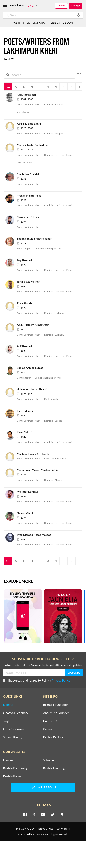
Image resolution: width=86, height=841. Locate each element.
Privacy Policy (61, 680)
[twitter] (34, 814)
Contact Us (50, 720)
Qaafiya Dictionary (15, 712)
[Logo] (16, 6)
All (8, 86)
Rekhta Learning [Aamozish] (54, 768)
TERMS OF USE (45, 828)
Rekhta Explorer (53, 737)
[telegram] (61, 814)
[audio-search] (79, 15)
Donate (61, 5)
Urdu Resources (13, 729)
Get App (75, 5)
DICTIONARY (40, 22)
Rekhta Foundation (56, 704)
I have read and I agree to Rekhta (36, 680)
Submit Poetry (12, 737)
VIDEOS (55, 22)
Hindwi (8, 759)
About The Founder (56, 712)
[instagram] (52, 814)
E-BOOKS (68, 22)
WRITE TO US (43, 788)
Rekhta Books (12, 776)
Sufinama (49, 759)
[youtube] (43, 814)
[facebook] (25, 814)
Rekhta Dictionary (15, 768)
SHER (26, 22)
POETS (17, 22)
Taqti (6, 720)
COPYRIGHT (63, 828)
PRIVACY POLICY (25, 828)
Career (47, 729)
